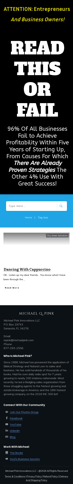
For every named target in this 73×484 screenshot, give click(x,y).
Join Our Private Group (24, 412)
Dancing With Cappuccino (27, 269)
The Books (16, 453)
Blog (12, 437)
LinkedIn (15, 431)
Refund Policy (50, 476)
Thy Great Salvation (57, 235)
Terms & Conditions (15, 476)
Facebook (16, 418)
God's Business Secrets (25, 459)
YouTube (15, 424)
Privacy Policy (34, 476)
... (24, 279)
